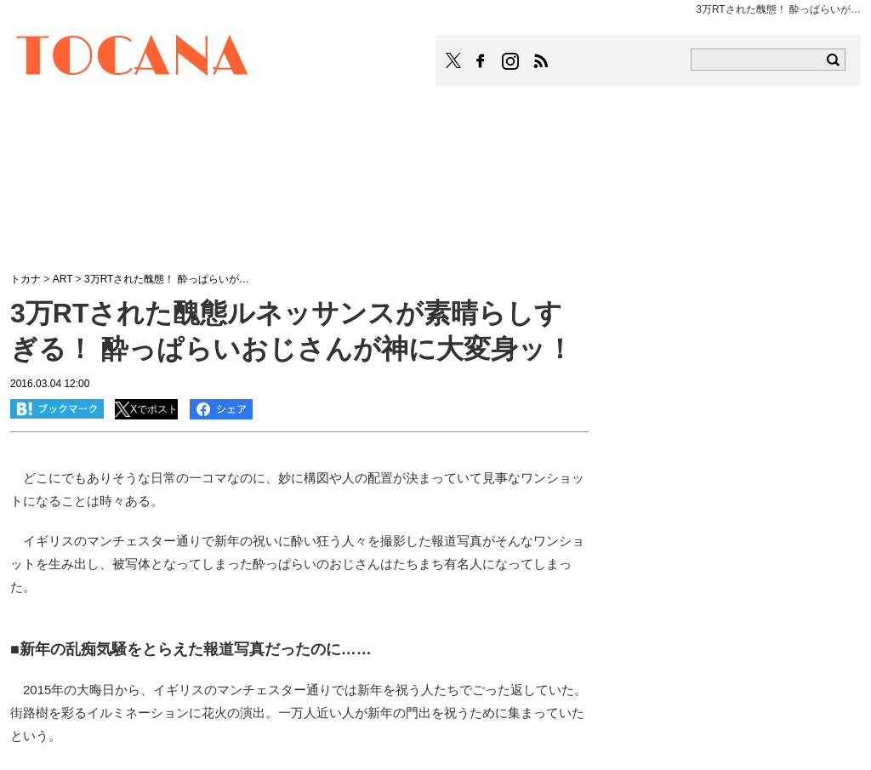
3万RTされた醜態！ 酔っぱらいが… (166, 279)
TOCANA (132, 58)
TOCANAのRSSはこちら (541, 61)
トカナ (25, 279)
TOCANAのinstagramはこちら (511, 61)
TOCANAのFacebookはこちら (480, 61)
